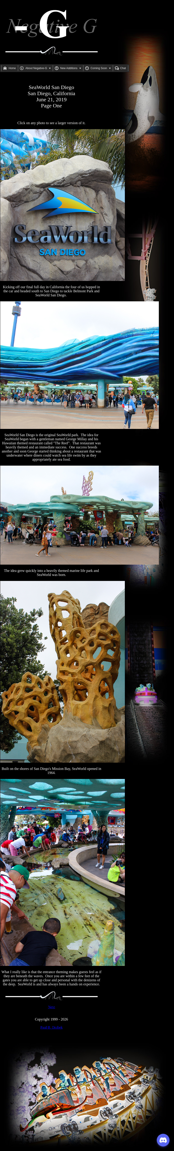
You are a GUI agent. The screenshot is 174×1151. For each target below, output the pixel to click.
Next (51, 1007)
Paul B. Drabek (51, 1027)
